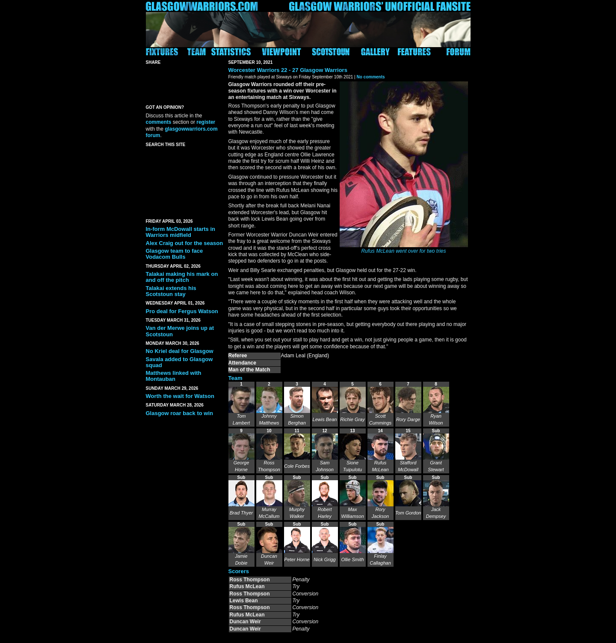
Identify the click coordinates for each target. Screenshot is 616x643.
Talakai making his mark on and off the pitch (182, 277)
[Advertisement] (184, 181)
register (205, 122)
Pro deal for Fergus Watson (182, 311)
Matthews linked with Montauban (173, 376)
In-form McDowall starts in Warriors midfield (181, 232)
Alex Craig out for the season (184, 243)
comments (159, 122)
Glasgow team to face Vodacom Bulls (174, 254)
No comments (370, 77)
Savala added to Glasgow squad (179, 362)
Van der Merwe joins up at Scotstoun (180, 331)
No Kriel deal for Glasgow (179, 351)
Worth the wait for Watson (180, 396)
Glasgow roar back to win (179, 413)
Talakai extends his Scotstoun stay (171, 291)
